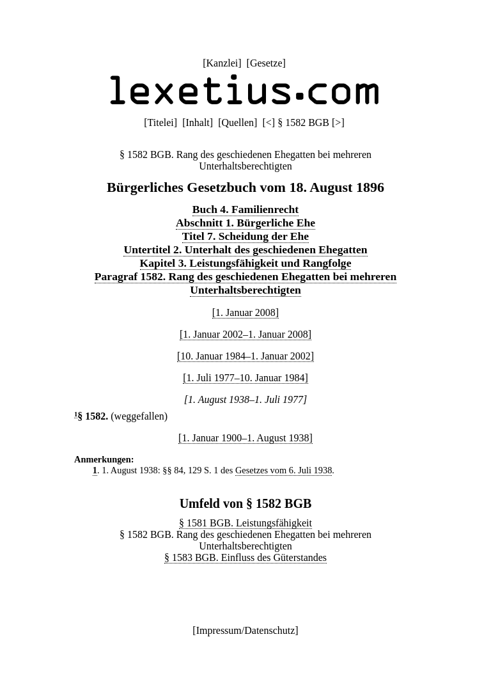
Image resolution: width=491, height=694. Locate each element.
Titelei (161, 122)
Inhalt (197, 122)
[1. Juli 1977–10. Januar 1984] (245, 377)
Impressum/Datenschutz (245, 630)
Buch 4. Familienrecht (245, 209)
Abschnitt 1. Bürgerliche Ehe (245, 222)
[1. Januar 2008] (245, 312)
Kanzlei (222, 63)
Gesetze (266, 63)
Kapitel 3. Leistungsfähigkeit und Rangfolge (246, 262)
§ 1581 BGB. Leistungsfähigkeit (245, 522)
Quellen (237, 122)
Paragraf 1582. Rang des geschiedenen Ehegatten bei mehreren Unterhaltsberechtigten (245, 283)
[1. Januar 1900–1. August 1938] (245, 437)
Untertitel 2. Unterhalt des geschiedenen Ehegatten (245, 249)
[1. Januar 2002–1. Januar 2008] (245, 334)
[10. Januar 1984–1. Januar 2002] (245, 356)
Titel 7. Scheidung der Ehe (245, 236)
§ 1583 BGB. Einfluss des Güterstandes (245, 557)
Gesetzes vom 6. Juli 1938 (283, 470)
